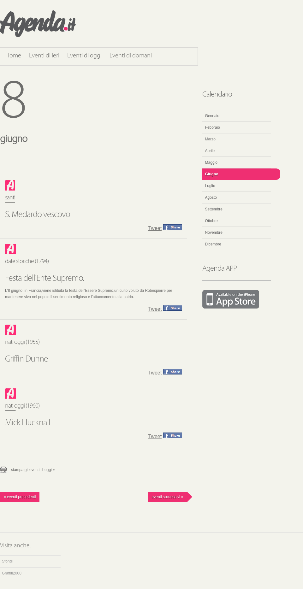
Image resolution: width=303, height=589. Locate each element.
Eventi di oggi (84, 56)
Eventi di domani (131, 56)
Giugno (211, 174)
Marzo (210, 139)
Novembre (214, 232)
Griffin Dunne (26, 359)
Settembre (214, 209)
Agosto (211, 197)
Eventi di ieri (44, 56)
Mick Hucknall (27, 423)
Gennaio (212, 116)
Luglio (210, 186)
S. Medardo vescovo (37, 214)
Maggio (211, 162)
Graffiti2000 (11, 573)
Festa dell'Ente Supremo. (44, 278)
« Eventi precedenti (20, 497)
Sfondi (7, 561)
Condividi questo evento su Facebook (172, 227)
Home (13, 56)
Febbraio (212, 127)
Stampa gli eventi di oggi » (33, 470)
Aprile (210, 151)
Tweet (155, 228)
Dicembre (213, 244)
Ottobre (211, 221)
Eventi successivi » (167, 497)
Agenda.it (38, 23)
